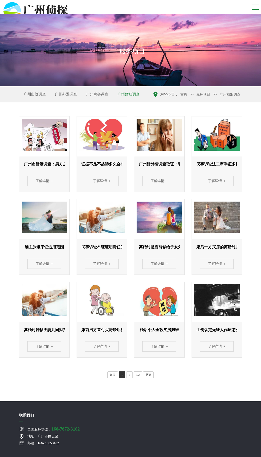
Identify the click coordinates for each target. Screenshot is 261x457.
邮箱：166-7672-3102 (43, 443)
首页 (183, 94)
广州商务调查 (97, 94)
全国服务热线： (53, 428)
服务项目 (203, 94)
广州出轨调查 (35, 94)
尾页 (148, 374)
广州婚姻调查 (129, 94)
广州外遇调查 (66, 94)
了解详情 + (44, 181)
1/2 (138, 374)
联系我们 (26, 415)
